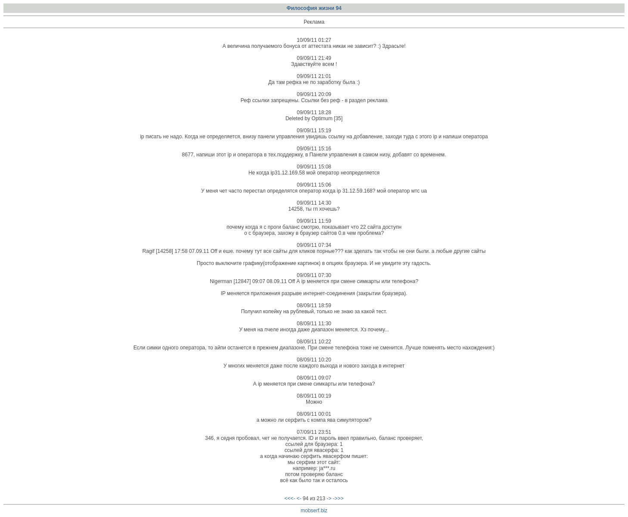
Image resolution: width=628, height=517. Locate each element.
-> (328, 498)
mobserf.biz (314, 511)
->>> (338, 498)
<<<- (289, 498)
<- (299, 498)
